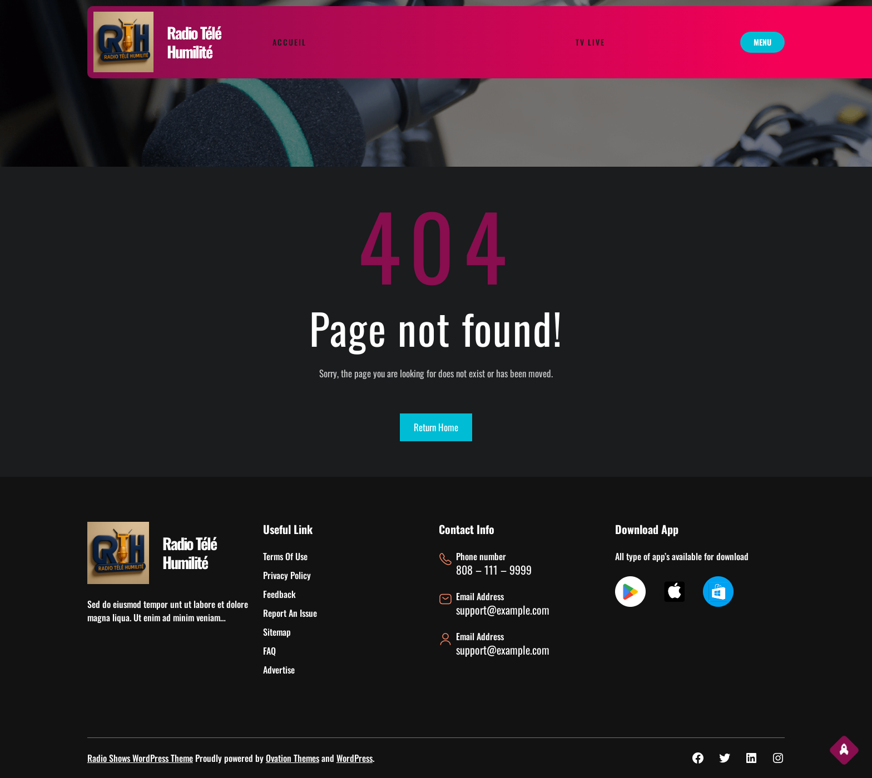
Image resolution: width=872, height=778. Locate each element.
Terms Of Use (285, 556)
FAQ (269, 650)
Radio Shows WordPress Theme (140, 758)
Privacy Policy (287, 575)
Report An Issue (290, 613)
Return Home (436, 427)
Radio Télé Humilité (194, 42)
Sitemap (277, 632)
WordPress (354, 758)
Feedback (279, 594)
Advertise (279, 669)
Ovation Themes (292, 758)
